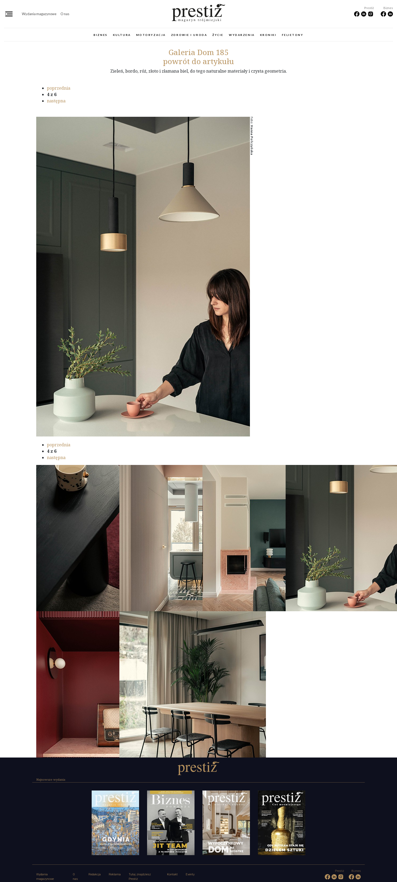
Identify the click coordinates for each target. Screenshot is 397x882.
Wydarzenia (242, 34)
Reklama (115, 874)
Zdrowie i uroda (189, 34)
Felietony (292, 34)
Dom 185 (198, 52)
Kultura (122, 34)
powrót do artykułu (198, 61)
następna (56, 101)
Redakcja (94, 874)
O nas (64, 14)
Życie (218, 34)
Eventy (190, 874)
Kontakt (172, 874)
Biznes (100, 34)
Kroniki (268, 34)
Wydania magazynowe (39, 14)
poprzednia (58, 88)
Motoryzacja (151, 34)
